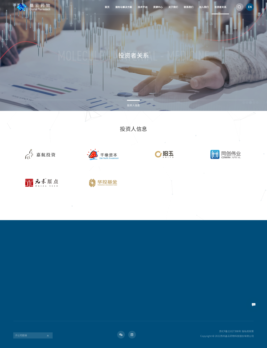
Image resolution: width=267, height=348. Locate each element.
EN (250, 7)
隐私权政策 (248, 331)
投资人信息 (133, 105)
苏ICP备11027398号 (230, 331)
